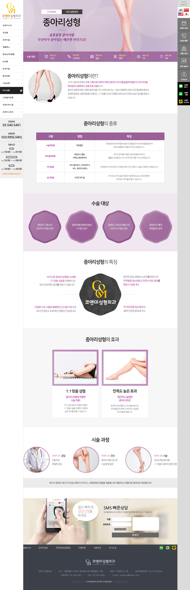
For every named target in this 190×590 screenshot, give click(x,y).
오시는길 (112, 548)
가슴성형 (12, 83)
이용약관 (82, 548)
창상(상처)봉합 (12, 54)
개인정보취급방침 (120, 529)
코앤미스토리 (12, 112)
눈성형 (12, 62)
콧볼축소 (12, 47)
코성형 (12, 33)
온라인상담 (43, 548)
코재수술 (12, 40)
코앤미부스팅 (12, 105)
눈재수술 (12, 69)
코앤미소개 (12, 25)
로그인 (184, 2)
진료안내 (97, 548)
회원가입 (184, 4)
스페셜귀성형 (12, 98)
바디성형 (12, 90)
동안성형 (12, 76)
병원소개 (27, 548)
